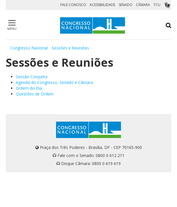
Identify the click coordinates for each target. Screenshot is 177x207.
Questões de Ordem (35, 94)
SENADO (125, 4)
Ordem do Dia (29, 88)
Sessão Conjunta (31, 76)
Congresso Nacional (29, 48)
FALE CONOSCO (73, 4)
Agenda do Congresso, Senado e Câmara (54, 82)
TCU (156, 4)
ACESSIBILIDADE (102, 4)
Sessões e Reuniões (70, 48)
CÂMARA (143, 4)
